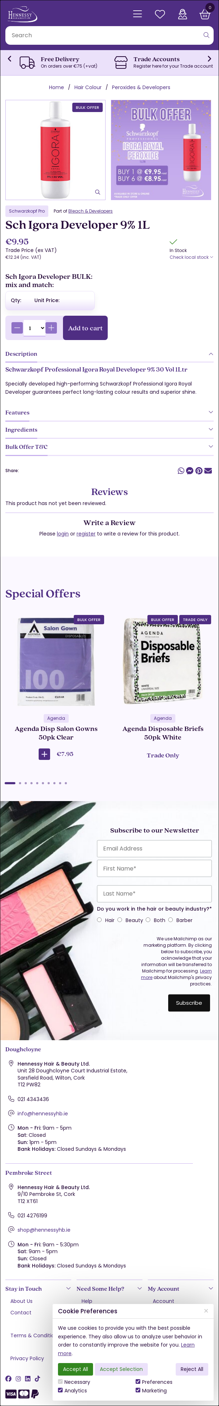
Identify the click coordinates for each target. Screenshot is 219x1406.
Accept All (75, 1369)
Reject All (192, 1369)
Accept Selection (121, 1369)
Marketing (151, 1390)
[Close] (206, 1310)
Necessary (74, 1382)
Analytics (72, 1390)
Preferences (154, 1382)
